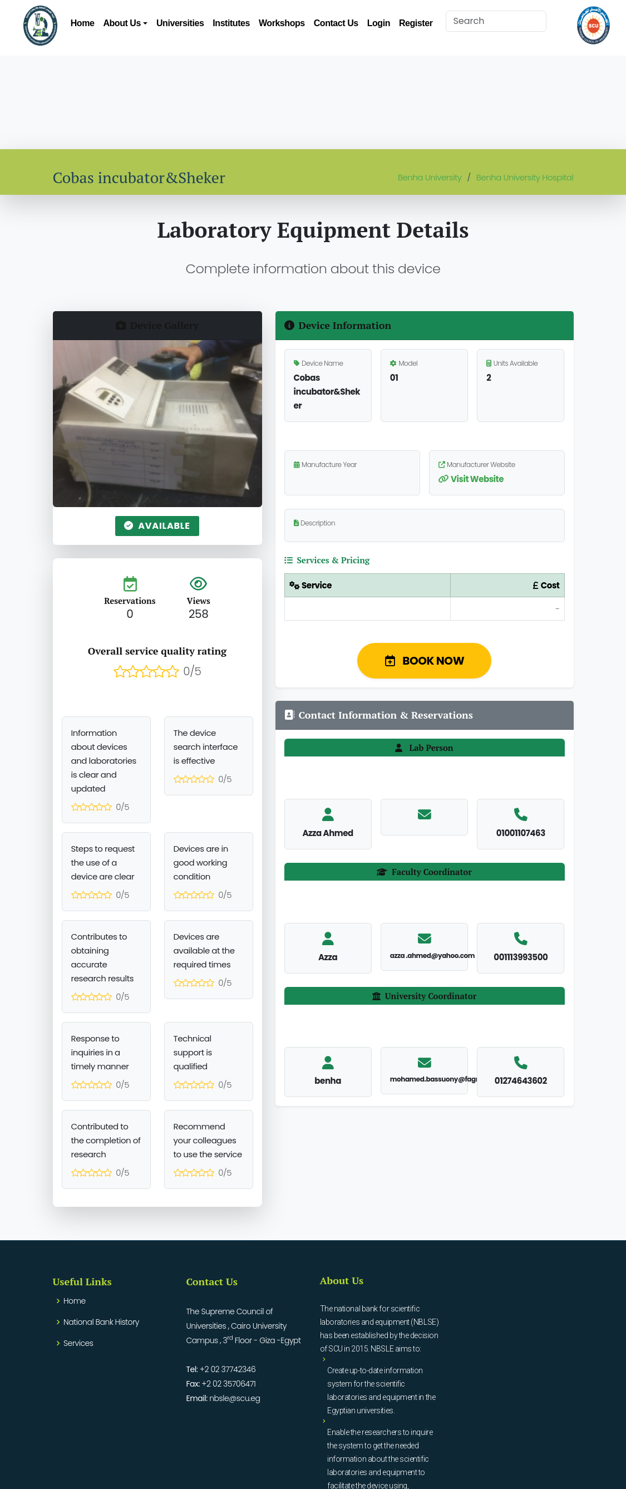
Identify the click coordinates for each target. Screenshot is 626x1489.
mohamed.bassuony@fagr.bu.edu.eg (451, 1079)
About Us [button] (122, 23)
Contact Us (336, 23)
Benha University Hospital (525, 177)
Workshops (282, 23)
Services (78, 1343)
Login (378, 23)
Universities (180, 23)
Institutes (231, 23)
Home (83, 23)
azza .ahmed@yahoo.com (432, 955)
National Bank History (101, 1322)
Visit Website (471, 479)
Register (415, 23)
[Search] (496, 21)
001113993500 (521, 957)
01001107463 (520, 833)
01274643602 (521, 1081)
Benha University (430, 177)
